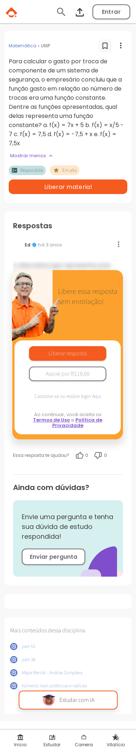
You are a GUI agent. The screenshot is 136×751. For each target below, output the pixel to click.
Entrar (111, 12)
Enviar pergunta (53, 557)
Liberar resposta (68, 353)
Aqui (96, 396)
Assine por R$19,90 (68, 374)
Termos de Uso (51, 419)
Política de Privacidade (77, 422)
